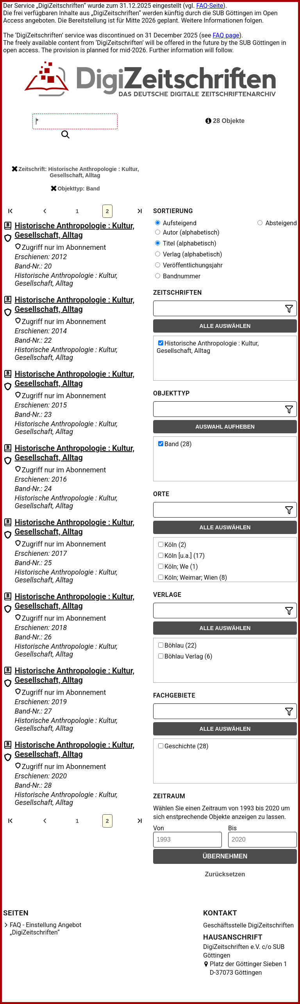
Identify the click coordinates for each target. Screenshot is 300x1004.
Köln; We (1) (178, 566)
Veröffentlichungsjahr (189, 265)
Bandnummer (177, 276)
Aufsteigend (175, 223)
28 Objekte (225, 120)
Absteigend (277, 223)
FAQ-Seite (209, 5)
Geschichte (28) (183, 746)
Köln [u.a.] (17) (181, 555)
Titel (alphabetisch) (185, 243)
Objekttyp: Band (75, 188)
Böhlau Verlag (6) (185, 656)
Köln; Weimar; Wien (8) (192, 577)
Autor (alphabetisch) (187, 232)
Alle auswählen (225, 326)
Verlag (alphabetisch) (188, 254)
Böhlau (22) (177, 645)
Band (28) (175, 444)
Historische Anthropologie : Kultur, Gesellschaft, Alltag (74, 230)
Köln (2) (172, 544)
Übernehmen (225, 856)
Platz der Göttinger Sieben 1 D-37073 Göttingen (248, 968)
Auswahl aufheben (225, 427)
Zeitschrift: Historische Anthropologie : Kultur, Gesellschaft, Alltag (75, 172)
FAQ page (225, 35)
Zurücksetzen (225, 874)
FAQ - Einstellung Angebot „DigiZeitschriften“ (46, 928)
